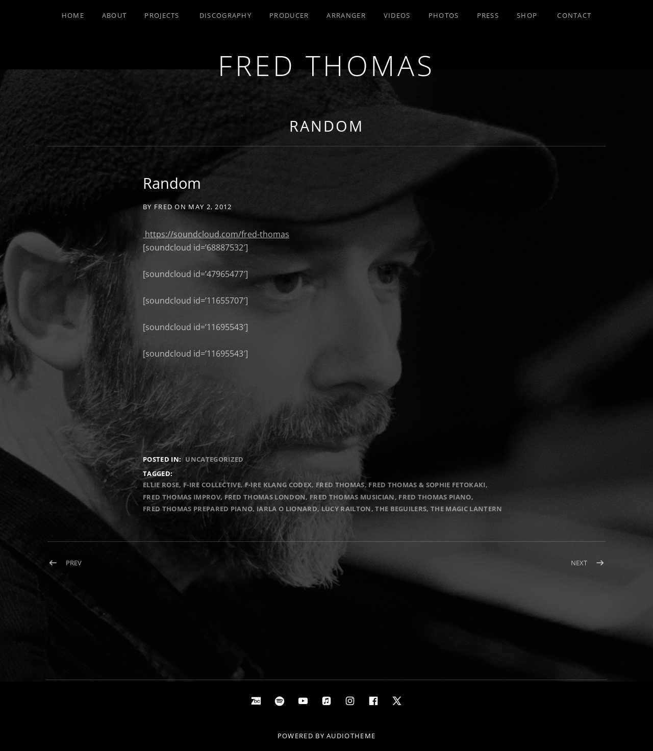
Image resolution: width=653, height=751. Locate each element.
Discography (225, 15)
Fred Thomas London (265, 497)
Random (326, 126)
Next (579, 562)
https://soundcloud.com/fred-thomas (216, 234)
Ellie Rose (161, 484)
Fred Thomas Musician (352, 497)
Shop (527, 15)
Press (488, 15)
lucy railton (346, 508)
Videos (397, 15)
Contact (574, 15)
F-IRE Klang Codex (278, 484)
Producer (289, 15)
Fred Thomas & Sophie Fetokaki (426, 484)
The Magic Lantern (467, 508)
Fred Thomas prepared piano (198, 508)
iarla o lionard (287, 508)
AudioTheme (350, 735)
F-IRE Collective (212, 484)
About (114, 15)
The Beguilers (400, 508)
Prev (74, 562)
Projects (161, 15)
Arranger (345, 15)
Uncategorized (214, 459)
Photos (444, 15)
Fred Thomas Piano (434, 497)
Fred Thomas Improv (181, 497)
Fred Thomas (326, 65)
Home (73, 15)
